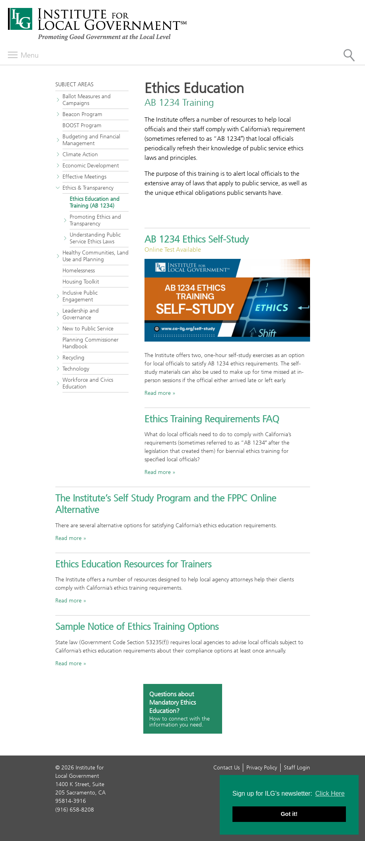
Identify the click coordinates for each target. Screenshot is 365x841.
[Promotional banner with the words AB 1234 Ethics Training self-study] (227, 300)
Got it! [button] (289, 814)
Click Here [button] (330, 793)
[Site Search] (349, 55)
